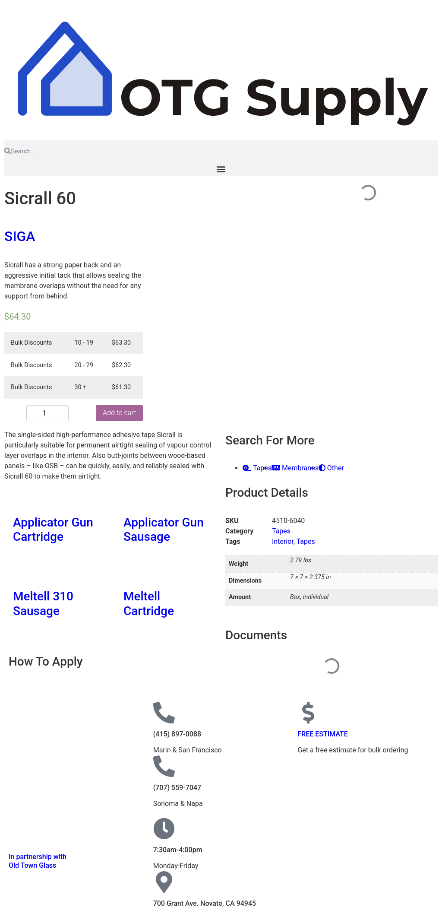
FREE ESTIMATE (322, 734)
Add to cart (68, 413)
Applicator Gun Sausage (163, 529)
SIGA (19, 236)
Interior (283, 541)
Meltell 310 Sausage (43, 603)
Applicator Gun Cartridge (53, 529)
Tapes (281, 531)
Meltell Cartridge (148, 603)
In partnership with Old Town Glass (37, 861)
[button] (221, 169)
